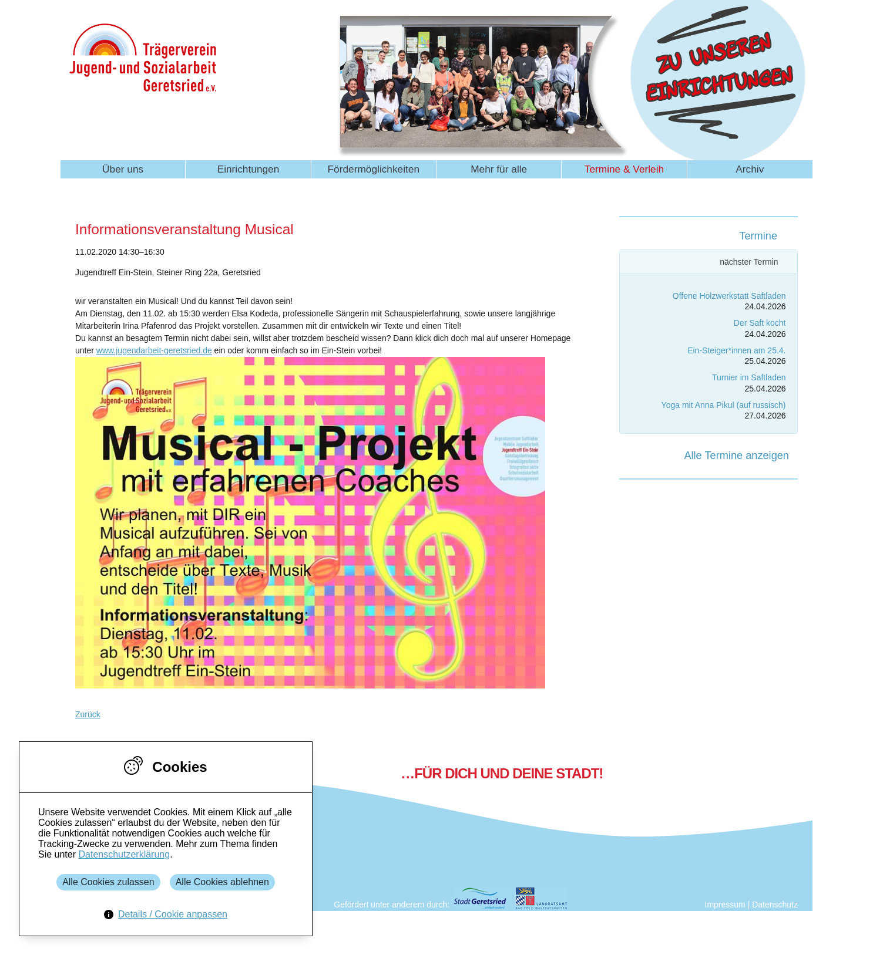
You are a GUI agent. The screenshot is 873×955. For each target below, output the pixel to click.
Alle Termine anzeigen (736, 455)
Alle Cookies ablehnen (222, 882)
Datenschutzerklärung (124, 854)
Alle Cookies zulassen (108, 882)
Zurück (87, 714)
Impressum (725, 904)
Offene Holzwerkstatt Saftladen (729, 296)
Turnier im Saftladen (749, 377)
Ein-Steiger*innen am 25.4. (736, 350)
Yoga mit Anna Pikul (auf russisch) (724, 405)
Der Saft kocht (760, 323)
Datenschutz (775, 904)
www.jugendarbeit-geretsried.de (154, 350)
